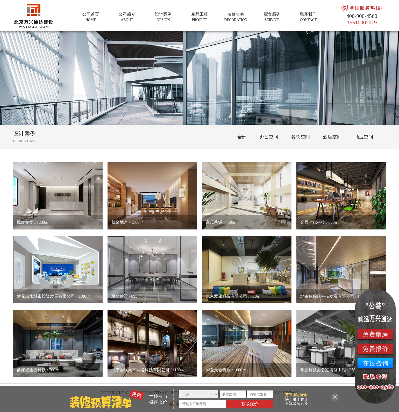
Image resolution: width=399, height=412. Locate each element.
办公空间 (269, 136)
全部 (242, 136)
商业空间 (363, 136)
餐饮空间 (300, 136)
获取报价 (249, 404)
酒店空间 (332, 136)
